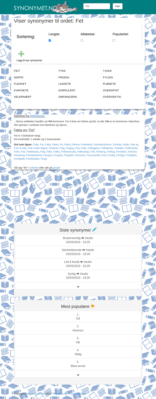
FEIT (17, 70)
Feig (62, 148)
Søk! (117, 6)
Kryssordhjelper (77, 393)
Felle (49, 151)
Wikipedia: (37, 116)
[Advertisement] (40, 197)
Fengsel (47, 155)
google (56, 167)
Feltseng (101, 151)
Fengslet (68, 155)
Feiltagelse (94, 148)
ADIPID (18, 77)
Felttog (111, 151)
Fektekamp (33, 151)
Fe (61, 144)
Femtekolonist (34, 155)
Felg (42, 151)
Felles (56, 151)
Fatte (48, 144)
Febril (67, 144)
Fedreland (86, 144)
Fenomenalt (93, 155)
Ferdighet (131, 155)
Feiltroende (131, 148)
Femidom (121, 151)
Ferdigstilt (19, 158)
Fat (42, 144)
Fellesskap (83, 151)
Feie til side (20, 148)
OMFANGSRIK (67, 96)
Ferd (103, 155)
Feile (83, 148)
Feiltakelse (107, 148)
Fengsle (58, 155)
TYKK (62, 70)
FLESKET (20, 83)
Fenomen (80, 155)
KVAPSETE (21, 90)
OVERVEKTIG (112, 96)
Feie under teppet (38, 148)
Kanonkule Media (35, 393)
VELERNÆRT (23, 96)
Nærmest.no (60, 393)
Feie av (134, 144)
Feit (23, 151)
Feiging (70, 148)
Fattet (55, 144)
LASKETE (64, 83)
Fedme (76, 144)
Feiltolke (119, 148)
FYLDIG (108, 77)
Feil (78, 148)
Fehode (117, 144)
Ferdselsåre (32, 158)
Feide (126, 144)
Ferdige (120, 155)
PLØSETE (109, 83)
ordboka (33, 167)
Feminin (132, 151)
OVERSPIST (111, 90)
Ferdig (111, 155)
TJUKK (107, 70)
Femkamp (19, 155)
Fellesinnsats (68, 151)
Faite (36, 144)
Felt (92, 151)
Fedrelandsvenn (102, 144)
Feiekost (53, 148)
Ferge (44, 158)
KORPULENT (67, 90)
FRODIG (63, 77)
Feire (17, 151)
